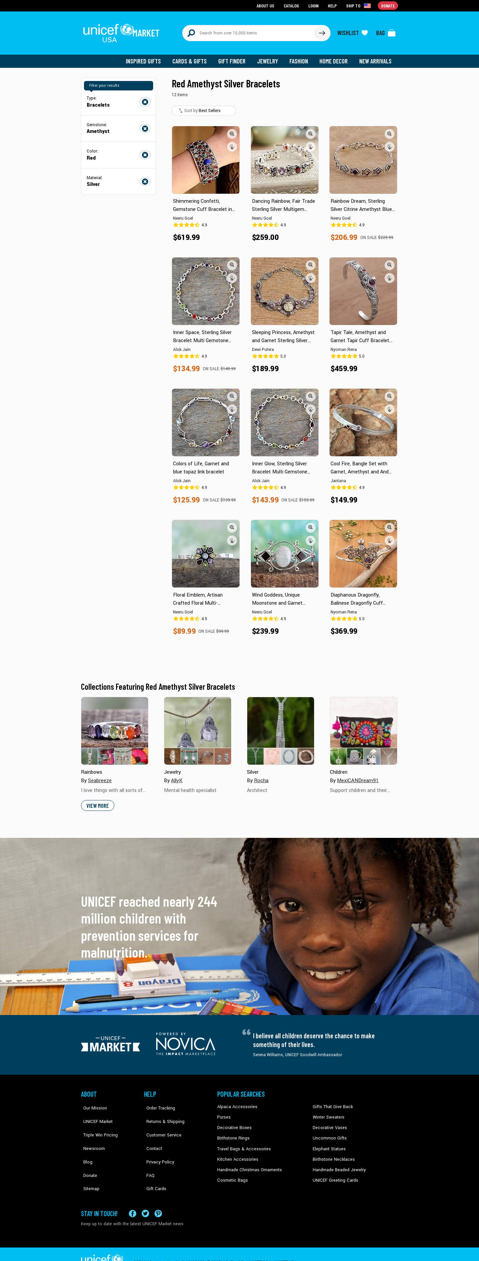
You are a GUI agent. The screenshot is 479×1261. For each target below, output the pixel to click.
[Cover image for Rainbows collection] (114, 727)
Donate (87, 1154)
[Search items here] (248, 31)
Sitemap (88, 1164)
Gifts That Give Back (331, 1103)
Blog (85, 1144)
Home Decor (335, 57)
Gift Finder (235, 57)
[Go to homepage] (123, 31)
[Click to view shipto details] (359, 5)
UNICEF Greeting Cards (334, 1175)
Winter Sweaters (328, 1113)
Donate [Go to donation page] (388, 5)
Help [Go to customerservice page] (333, 5)
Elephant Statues (328, 1144)
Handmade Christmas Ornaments (248, 1164)
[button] (232, 130)
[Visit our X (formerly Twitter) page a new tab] (145, 1197)
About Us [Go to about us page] (266, 5)
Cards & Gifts (193, 57)
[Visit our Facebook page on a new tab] (133, 1197)
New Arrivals (376, 57)
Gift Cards (153, 1164)
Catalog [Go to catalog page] (292, 5)
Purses (223, 1113)
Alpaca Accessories (235, 1103)
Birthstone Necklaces (332, 1154)
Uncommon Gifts (329, 1133)
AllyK (176, 776)
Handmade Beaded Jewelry (338, 1164)
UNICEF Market (94, 1113)
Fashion (300, 57)
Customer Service (160, 1123)
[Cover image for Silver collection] (280, 727)
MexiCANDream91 (357, 776)
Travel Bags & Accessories (242, 1144)
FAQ (148, 1154)
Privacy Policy (157, 1144)
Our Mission (92, 1103)
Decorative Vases (329, 1123)
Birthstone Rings (233, 1133)
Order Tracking (157, 1103)
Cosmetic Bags (231, 1175)
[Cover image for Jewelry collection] (197, 727)
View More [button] (97, 801)
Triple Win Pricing (97, 1123)
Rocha (261, 776)
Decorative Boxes (233, 1123)
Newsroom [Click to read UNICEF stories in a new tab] (91, 1133)
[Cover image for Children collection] (363, 727)
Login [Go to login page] (314, 5)
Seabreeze (100, 776)
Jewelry (270, 57)
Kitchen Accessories (236, 1154)
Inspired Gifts (148, 57)
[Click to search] (322, 31)
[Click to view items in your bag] (386, 31)
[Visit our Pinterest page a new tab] (158, 1197)
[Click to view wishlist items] (352, 31)
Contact (151, 1133)
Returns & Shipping (162, 1113)
